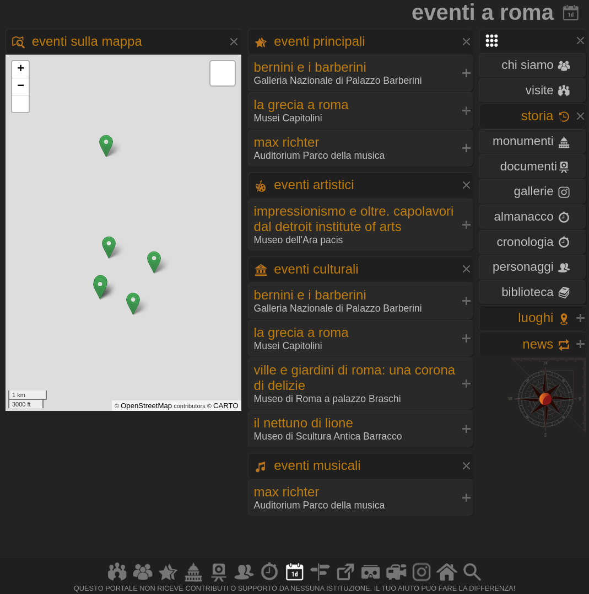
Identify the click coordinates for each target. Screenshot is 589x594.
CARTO (226, 406)
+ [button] (20, 69)
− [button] (20, 86)
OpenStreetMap (146, 406)
